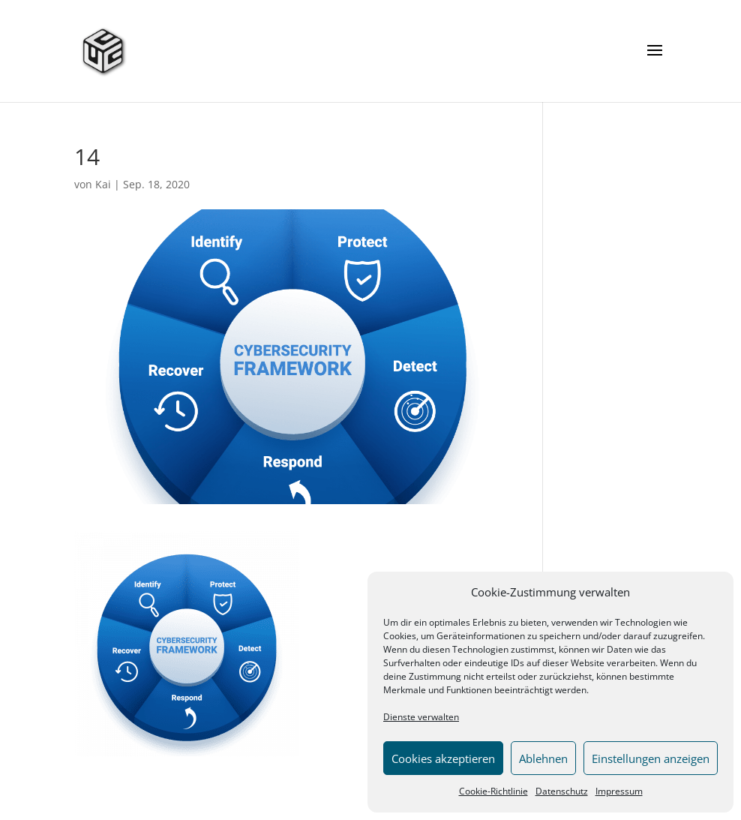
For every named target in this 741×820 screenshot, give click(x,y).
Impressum (619, 791)
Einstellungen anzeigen (651, 758)
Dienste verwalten (421, 716)
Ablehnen (543, 758)
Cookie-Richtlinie (493, 791)
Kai (103, 184)
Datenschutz (562, 791)
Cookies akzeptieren (443, 758)
